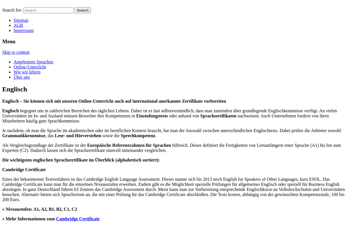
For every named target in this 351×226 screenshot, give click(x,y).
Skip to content (16, 52)
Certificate (89, 218)
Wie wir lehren (27, 72)
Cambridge (67, 218)
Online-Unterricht (30, 66)
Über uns (22, 77)
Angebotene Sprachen (33, 61)
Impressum (24, 30)
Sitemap (21, 20)
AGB (18, 25)
